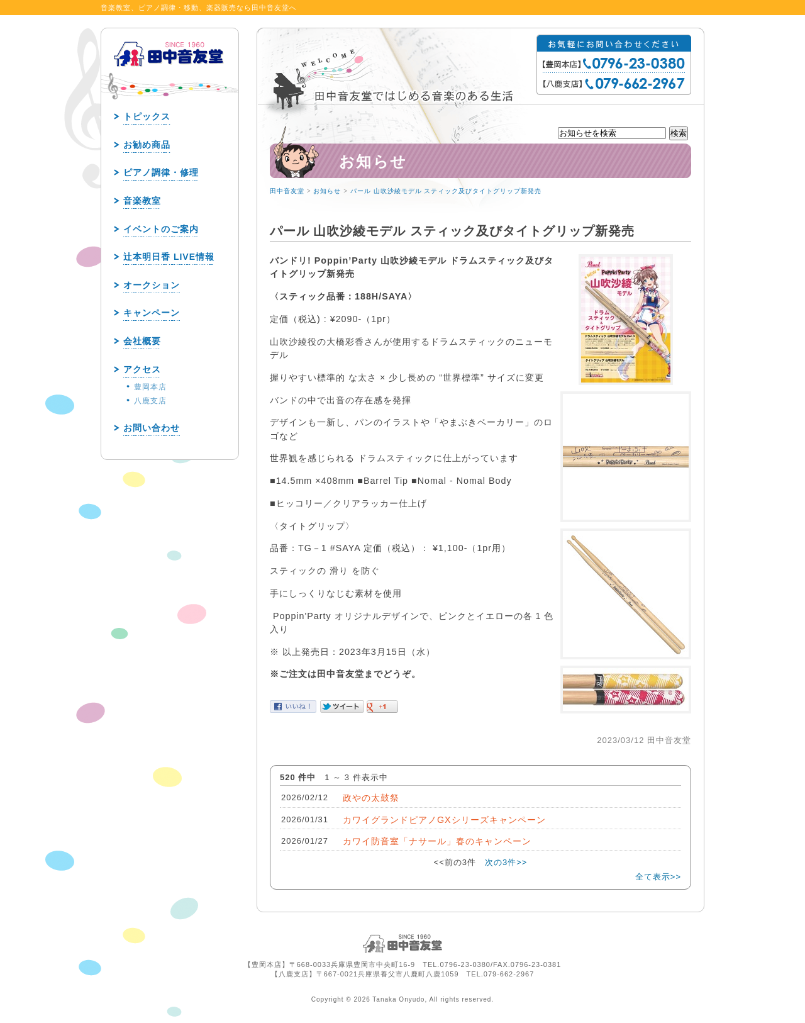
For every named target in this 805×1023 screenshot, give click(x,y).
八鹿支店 (150, 400)
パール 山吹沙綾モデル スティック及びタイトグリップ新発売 (446, 190)
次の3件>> (506, 862)
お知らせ (327, 190)
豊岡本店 (150, 387)
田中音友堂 (287, 190)
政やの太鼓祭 (371, 798)
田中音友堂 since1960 (169, 74)
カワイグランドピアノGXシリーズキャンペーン (444, 820)
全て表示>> (658, 876)
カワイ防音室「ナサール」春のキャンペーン (437, 841)
